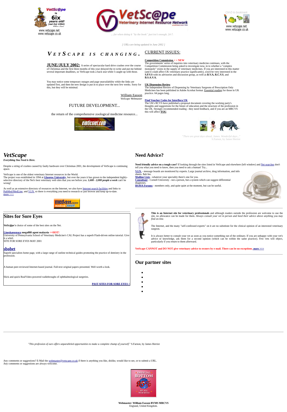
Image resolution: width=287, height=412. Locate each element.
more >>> (8, 194)
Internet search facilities (95, 188)
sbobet (9, 249)
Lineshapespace (12, 232)
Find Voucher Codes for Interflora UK (166, 100)
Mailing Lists (142, 177)
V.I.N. (31, 191)
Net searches (267, 164)
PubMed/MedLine (12, 191)
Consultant (141, 179)
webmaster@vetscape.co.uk (63, 360)
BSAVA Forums (144, 185)
